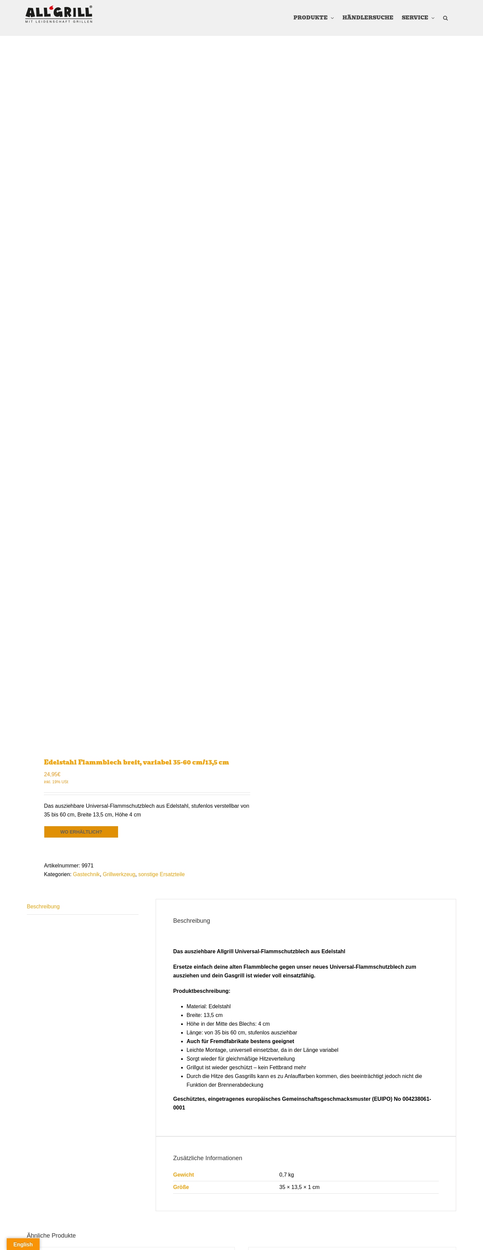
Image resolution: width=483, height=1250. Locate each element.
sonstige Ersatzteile (161, 874)
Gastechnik (86, 874)
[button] (445, 18)
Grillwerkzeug (119, 874)
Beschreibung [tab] (43, 906)
